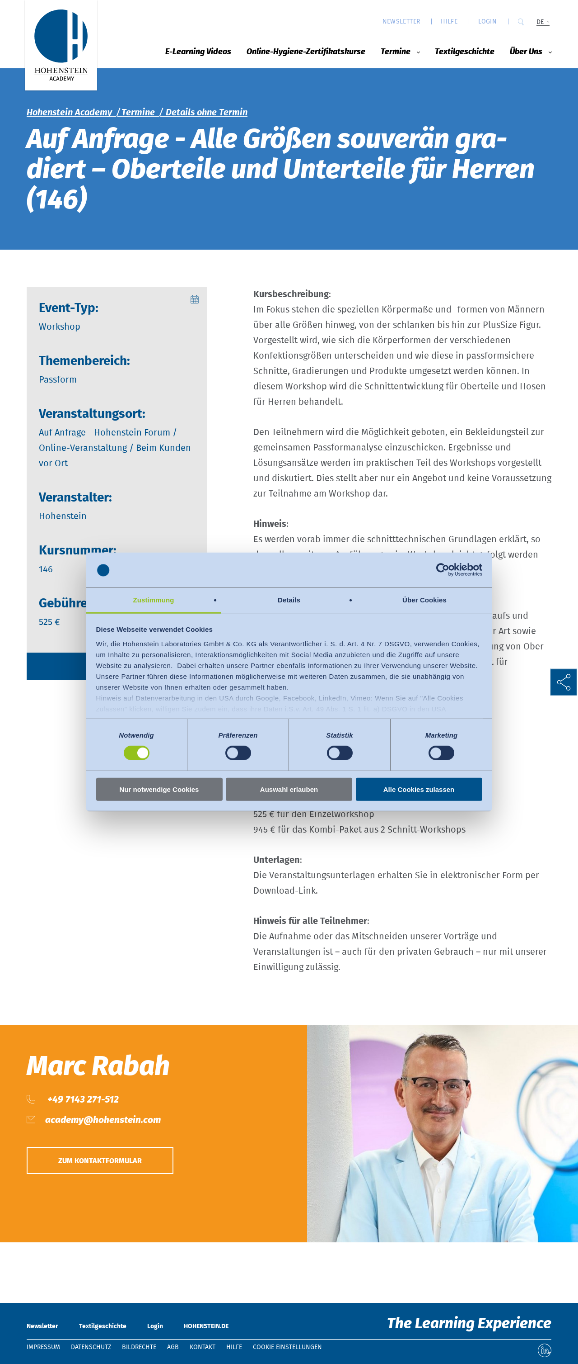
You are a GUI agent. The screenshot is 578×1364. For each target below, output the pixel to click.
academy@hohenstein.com (103, 1120)
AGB (173, 1347)
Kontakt (202, 1347)
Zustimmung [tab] (153, 600)
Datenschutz (91, 1347)
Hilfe (449, 22)
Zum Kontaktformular (100, 1161)
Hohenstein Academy (69, 112)
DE (540, 22)
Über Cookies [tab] (424, 600)
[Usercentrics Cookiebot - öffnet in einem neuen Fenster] (442, 570)
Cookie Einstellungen (287, 1347)
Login (487, 22)
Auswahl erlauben (289, 789)
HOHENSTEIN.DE (206, 1326)
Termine (395, 52)
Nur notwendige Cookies (159, 789)
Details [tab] (289, 600)
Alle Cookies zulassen (419, 789)
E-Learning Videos (198, 52)
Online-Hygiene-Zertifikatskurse (306, 52)
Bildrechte (139, 1347)
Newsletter (401, 22)
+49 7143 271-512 (82, 1099)
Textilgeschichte (464, 52)
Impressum (43, 1347)
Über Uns (526, 52)
